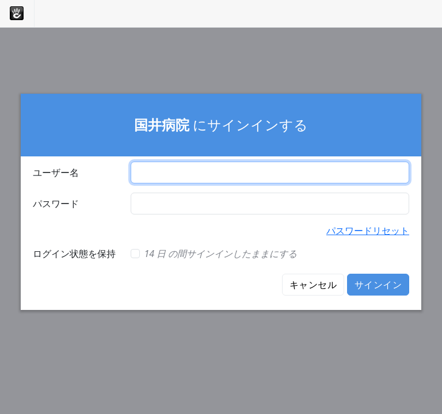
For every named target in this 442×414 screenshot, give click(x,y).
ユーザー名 (56, 172)
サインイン (378, 284)
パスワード (56, 203)
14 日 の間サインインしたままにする (221, 253)
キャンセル (313, 284)
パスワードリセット (367, 230)
